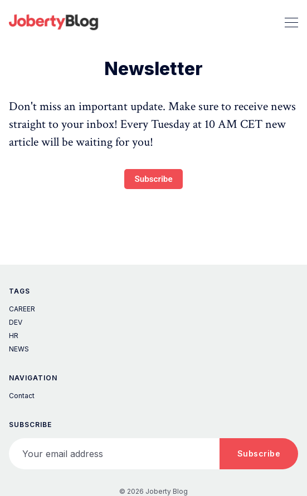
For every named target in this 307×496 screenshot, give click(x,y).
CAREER (22, 309)
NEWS (19, 349)
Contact (22, 395)
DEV (15, 322)
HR (13, 335)
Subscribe (153, 179)
